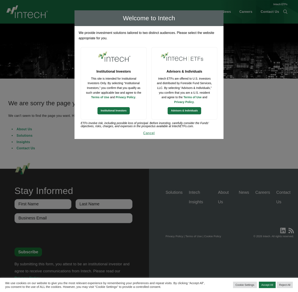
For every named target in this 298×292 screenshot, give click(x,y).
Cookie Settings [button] (245, 284)
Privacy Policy (125, 97)
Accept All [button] (267, 284)
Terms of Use (100, 97)
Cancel (149, 133)
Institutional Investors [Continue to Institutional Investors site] (114, 110)
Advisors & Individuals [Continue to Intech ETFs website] (184, 110)
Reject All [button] (284, 284)
